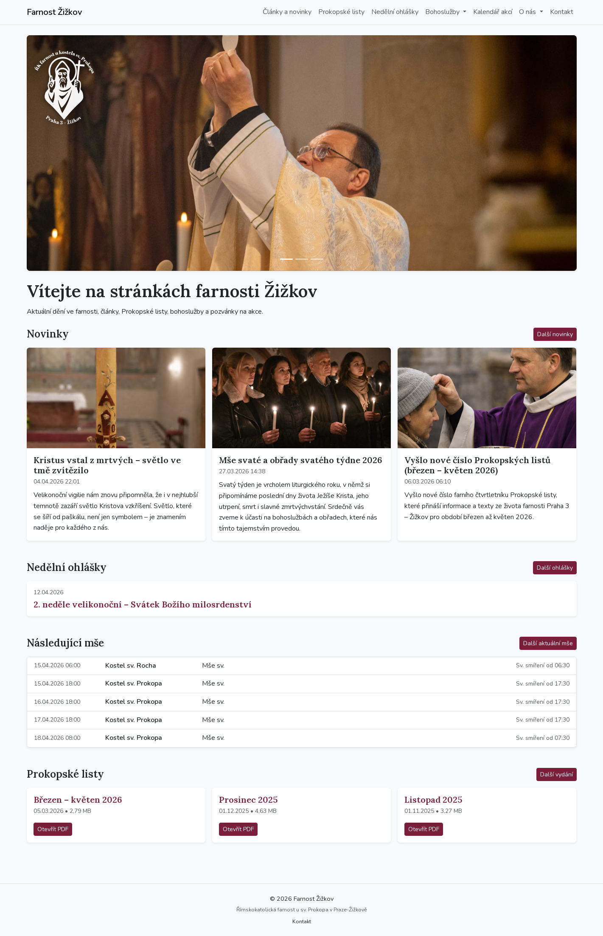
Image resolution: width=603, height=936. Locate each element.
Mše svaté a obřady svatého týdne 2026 (300, 460)
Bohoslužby (443, 12)
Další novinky (555, 334)
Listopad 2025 (433, 799)
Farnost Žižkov (54, 12)
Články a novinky (287, 12)
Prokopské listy (341, 12)
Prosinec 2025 (248, 799)
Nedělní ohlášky (394, 12)
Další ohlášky (555, 568)
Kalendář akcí (492, 12)
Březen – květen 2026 (78, 799)
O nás (528, 12)
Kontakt (561, 12)
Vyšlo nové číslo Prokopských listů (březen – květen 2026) (477, 465)
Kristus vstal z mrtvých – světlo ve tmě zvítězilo (107, 465)
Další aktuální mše (548, 643)
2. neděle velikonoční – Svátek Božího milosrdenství (143, 604)
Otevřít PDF (52, 829)
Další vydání (556, 774)
